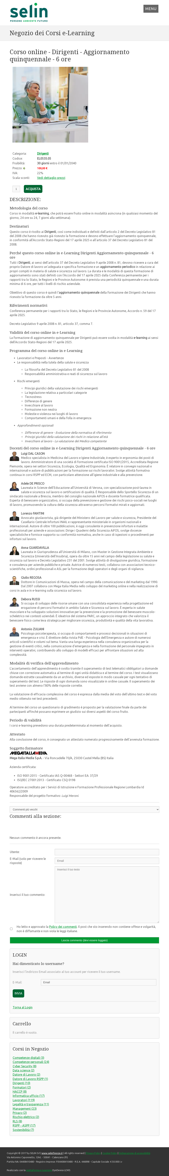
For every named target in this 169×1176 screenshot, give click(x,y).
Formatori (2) (22, 1087)
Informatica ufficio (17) (29, 1095)
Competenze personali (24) (31, 1062)
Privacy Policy (93, 1153)
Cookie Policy (109, 1153)
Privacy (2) (20, 1112)
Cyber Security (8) (25, 1066)
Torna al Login (23, 1007)
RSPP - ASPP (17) (24, 1125)
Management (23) (25, 1108)
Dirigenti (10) (21, 1083)
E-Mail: (17, 982)
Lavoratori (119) (24, 1100)
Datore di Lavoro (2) (26, 1074)
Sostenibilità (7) (23, 1130)
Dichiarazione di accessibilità (134, 1153)
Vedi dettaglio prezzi (51, 177)
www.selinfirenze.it (52, 1153)
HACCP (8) (20, 1091)
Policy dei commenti (63, 926)
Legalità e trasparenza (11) (31, 1104)
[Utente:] (107, 852)
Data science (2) (23, 1070)
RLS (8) (17, 1121)
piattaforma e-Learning (39, 1170)
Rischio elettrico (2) (26, 1117)
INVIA (18, 993)
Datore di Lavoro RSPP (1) (30, 1079)
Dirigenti (43, 153)
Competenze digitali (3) (28, 1057)
